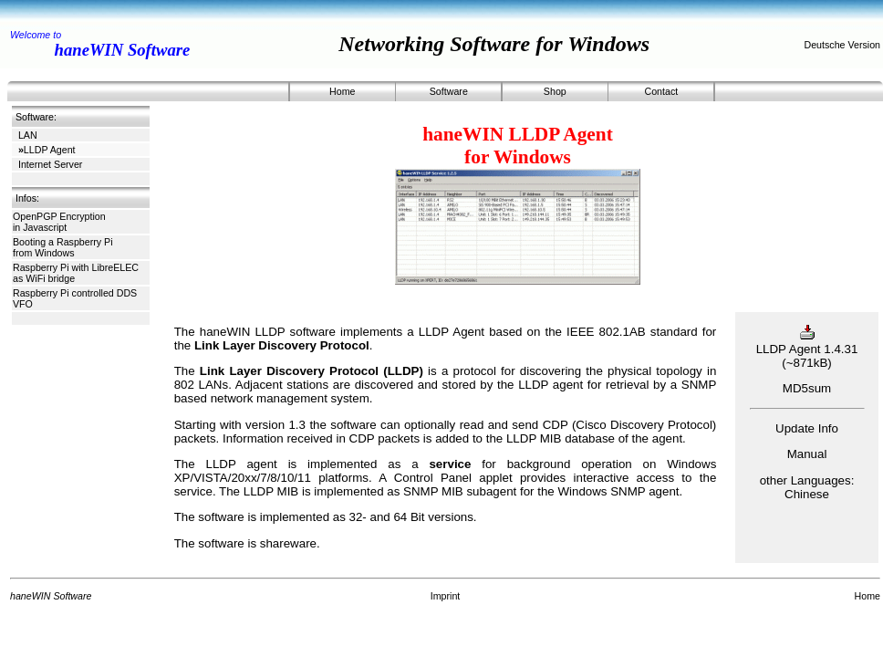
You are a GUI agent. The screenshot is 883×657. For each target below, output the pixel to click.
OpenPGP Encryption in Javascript (59, 222)
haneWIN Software (123, 49)
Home (342, 91)
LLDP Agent (47, 149)
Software (449, 91)
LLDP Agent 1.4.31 (807, 342)
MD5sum (807, 388)
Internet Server (50, 164)
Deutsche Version (842, 44)
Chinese (806, 494)
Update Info (806, 428)
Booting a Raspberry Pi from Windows (63, 247)
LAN (27, 135)
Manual (807, 454)
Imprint (446, 595)
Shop (555, 91)
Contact (661, 91)
